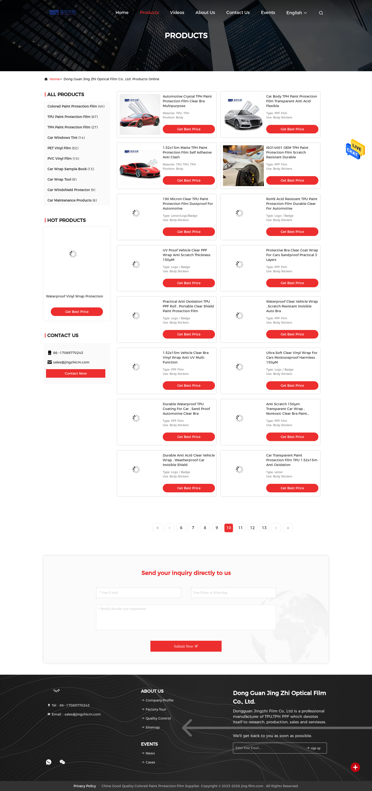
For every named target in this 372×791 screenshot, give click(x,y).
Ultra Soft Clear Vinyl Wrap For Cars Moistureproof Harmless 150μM (291, 357)
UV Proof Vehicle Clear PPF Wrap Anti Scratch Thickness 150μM (186, 255)
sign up (313, 748)
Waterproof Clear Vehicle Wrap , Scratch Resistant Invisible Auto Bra (292, 306)
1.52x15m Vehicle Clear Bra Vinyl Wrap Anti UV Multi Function (186, 357)
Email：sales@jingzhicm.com (74, 714)
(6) (72, 200)
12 (252, 528)
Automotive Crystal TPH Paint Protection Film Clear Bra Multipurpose (187, 101)
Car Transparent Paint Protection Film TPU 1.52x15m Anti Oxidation (291, 460)
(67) (72, 117)
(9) (61, 179)
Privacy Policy (85, 786)
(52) (62, 148)
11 (240, 528)
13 (264, 528)
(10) (63, 158)
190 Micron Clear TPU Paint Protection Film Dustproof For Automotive (188, 204)
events (268, 12)
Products (149, 12)
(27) (72, 127)
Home (122, 12)
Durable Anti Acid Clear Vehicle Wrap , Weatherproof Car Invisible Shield (189, 460)
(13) (70, 169)
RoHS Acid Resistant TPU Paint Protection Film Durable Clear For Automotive (291, 204)
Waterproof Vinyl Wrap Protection (74, 296)
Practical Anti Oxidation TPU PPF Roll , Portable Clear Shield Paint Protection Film (188, 306)
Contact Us (238, 12)
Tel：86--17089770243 (68, 705)
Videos (177, 12)
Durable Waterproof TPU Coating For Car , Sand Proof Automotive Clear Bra (186, 409)
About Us (205, 12)
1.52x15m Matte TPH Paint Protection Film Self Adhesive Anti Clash (187, 152)
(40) (75, 106)
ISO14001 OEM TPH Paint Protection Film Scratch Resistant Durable (287, 152)
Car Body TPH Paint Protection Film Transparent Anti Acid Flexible (291, 101)
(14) (66, 138)
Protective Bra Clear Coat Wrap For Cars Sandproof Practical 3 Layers (292, 255)
